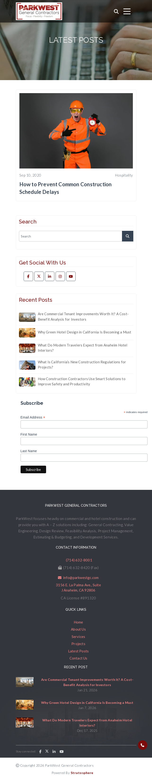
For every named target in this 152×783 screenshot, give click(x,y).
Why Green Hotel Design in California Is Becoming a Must (84, 332)
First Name (29, 434)
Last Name (29, 451)
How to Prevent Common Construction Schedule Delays (65, 188)
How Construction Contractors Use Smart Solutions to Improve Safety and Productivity (82, 381)
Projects (78, 644)
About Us (78, 629)
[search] (76, 236)
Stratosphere (82, 773)
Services (78, 636)
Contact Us (78, 658)
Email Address (33, 417)
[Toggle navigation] (127, 11)
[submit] (127, 236)
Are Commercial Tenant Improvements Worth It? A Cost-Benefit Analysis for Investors (83, 316)
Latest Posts (78, 651)
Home (78, 622)
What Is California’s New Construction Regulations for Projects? (82, 364)
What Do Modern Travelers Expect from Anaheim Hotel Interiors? (82, 348)
